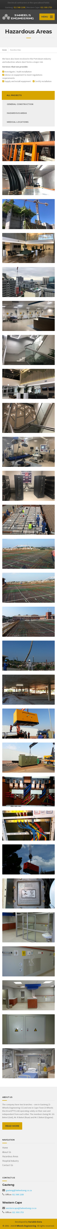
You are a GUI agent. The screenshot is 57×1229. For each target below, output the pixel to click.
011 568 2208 (19, 7)
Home (4, 50)
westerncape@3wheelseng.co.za (21, 1208)
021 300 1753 (46, 7)
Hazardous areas (17, 113)
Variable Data (35, 1221)
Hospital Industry (10, 1160)
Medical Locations (17, 122)
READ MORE (12, 1126)
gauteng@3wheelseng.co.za (19, 1190)
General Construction (20, 104)
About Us (6, 1152)
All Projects (14, 95)
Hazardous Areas (10, 1156)
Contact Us (7, 1165)
